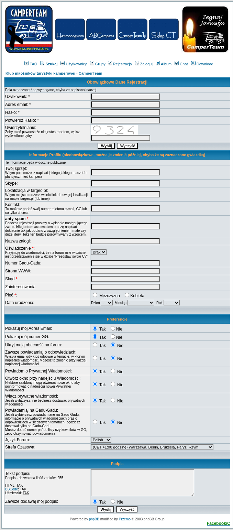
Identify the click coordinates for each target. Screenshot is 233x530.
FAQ (30, 64)
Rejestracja (120, 64)
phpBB (94, 519)
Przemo (125, 519)
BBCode (11, 489)
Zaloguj (144, 64)
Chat (181, 64)
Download (202, 64)
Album (163, 64)
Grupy (98, 64)
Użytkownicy (73, 64)
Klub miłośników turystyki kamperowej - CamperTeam (53, 73)
